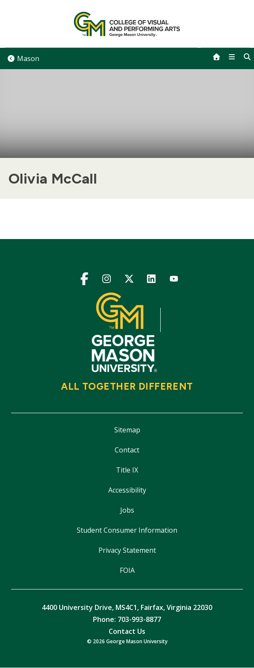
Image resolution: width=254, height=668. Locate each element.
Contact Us (127, 631)
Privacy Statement (127, 550)
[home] (216, 56)
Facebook (84, 280)
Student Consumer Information (127, 530)
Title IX (127, 470)
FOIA (127, 570)
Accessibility (127, 490)
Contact (127, 450)
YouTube (173, 280)
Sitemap (127, 430)
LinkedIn (151, 280)
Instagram (106, 280)
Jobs (127, 510)
